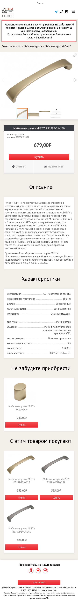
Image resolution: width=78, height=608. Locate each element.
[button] (75, 55)
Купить (39, 157)
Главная (6, 46)
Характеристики (53, 166)
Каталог (17, 46)
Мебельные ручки (33, 46)
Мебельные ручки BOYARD (58, 46)
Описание (19, 166)
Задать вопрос (39, 582)
